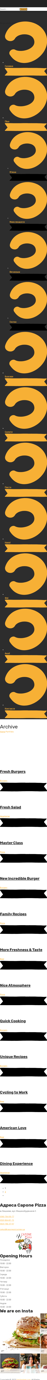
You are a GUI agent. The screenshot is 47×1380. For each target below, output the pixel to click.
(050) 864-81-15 (7, 1220)
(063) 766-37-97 (7, 1224)
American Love (13, 1128)
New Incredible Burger (20, 878)
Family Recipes (13, 914)
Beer (23, 964)
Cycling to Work (14, 1092)
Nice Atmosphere (15, 985)
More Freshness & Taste (21, 950)
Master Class (11, 843)
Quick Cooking (13, 1021)
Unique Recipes (13, 1057)
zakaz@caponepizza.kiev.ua (12, 1229)
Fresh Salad (10, 807)
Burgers (23, 786)
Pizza (23, 857)
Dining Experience (16, 1163)
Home (2, 732)
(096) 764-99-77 (7, 1216)
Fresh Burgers (13, 771)
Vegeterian (23, 821)
